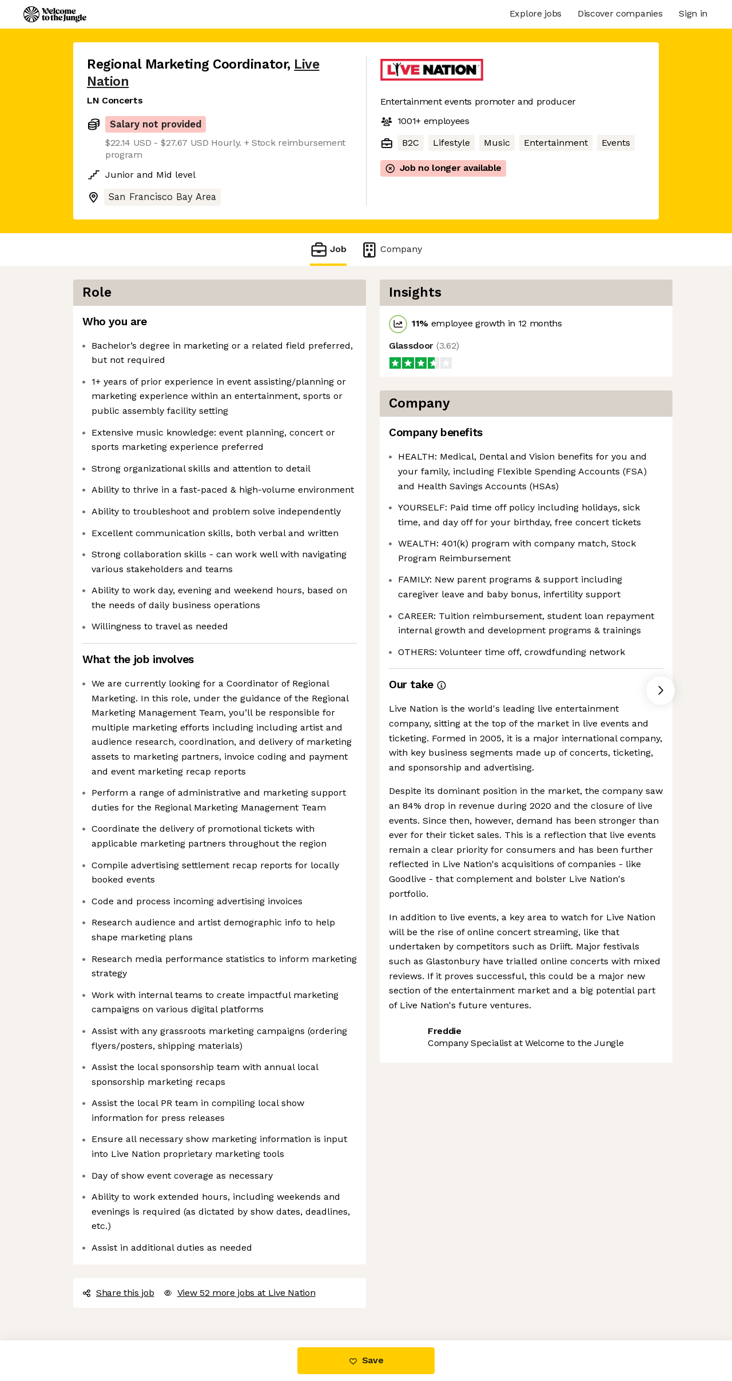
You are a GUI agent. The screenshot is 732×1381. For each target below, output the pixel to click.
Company (391, 249)
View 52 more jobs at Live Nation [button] (240, 1292)
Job (328, 249)
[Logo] (54, 14)
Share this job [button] (118, 1292)
